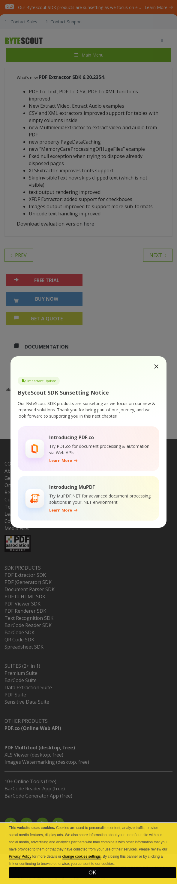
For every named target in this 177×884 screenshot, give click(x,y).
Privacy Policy (20, 856)
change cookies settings (81, 856)
